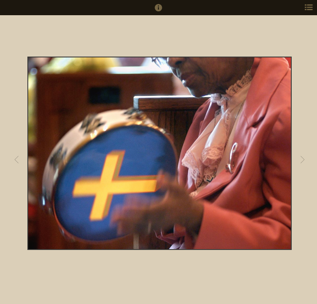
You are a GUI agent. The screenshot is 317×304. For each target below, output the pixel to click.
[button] (158, 11)
